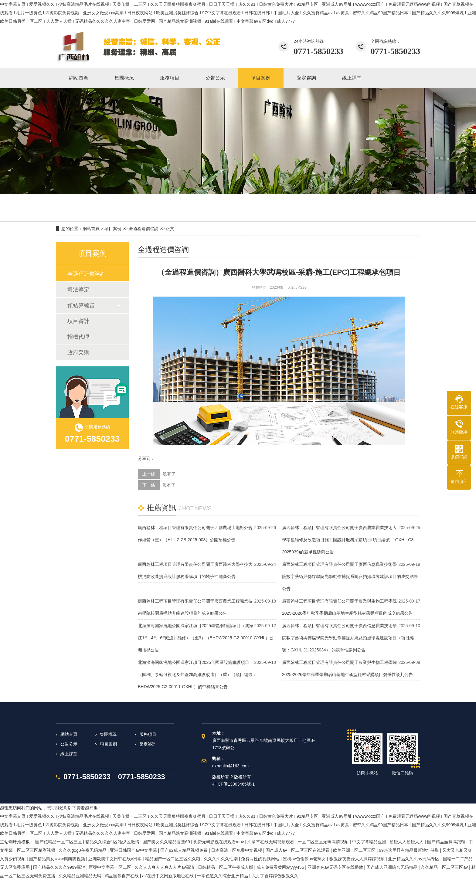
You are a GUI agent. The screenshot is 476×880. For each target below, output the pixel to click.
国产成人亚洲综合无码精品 (392, 867)
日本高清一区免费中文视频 (237, 850)
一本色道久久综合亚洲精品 (223, 875)
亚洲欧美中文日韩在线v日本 (115, 858)
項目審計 (78, 321)
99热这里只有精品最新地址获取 (409, 850)
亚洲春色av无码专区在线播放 (336, 867)
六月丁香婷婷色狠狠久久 (276, 875)
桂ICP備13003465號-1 (233, 784)
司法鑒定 (78, 290)
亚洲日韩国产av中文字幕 (134, 850)
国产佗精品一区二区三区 (59, 841)
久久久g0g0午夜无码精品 (83, 850)
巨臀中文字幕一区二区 (110, 867)
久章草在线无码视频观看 (271, 841)
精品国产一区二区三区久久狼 (173, 858)
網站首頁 (91, 228)
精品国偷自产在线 (122, 875)
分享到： (146, 458)
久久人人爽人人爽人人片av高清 (164, 867)
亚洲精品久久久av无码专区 (414, 858)
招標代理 (78, 337)
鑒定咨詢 (147, 744)
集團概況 (108, 734)
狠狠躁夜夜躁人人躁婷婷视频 (357, 858)
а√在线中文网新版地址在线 (168, 875)
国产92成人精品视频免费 (184, 850)
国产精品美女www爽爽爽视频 (57, 858)
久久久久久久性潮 (221, 858)
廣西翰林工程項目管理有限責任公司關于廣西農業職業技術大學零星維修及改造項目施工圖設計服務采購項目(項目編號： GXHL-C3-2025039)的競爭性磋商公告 (348, 539)
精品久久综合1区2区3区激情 (112, 841)
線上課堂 (68, 753)
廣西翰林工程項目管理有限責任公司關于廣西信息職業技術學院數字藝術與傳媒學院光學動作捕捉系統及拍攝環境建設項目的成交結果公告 (350, 576)
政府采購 (78, 353)
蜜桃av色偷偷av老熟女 (305, 858)
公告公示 (68, 744)
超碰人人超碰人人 (407, 841)
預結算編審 (81, 305)
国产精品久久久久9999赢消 (59, 867)
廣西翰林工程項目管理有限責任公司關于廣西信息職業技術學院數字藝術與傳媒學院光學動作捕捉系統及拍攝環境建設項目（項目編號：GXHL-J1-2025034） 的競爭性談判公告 (348, 637)
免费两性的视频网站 (260, 858)
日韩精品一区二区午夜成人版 (226, 867)
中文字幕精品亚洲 (369, 841)
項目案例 (112, 228)
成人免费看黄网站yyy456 (281, 867)
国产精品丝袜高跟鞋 (447, 841)
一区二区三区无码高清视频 (324, 841)
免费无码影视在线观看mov (219, 841)
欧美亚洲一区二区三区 (355, 850)
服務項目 (147, 734)
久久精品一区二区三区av (445, 867)
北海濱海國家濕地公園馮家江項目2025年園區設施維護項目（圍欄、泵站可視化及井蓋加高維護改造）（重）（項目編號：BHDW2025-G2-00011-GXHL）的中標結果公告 (197, 674)
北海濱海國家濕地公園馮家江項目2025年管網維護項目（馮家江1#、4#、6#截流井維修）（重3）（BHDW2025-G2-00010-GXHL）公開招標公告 (206, 637)
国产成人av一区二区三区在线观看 (298, 850)
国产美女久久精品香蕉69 (167, 841)
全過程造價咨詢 (143, 228)
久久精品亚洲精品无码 (80, 875)
